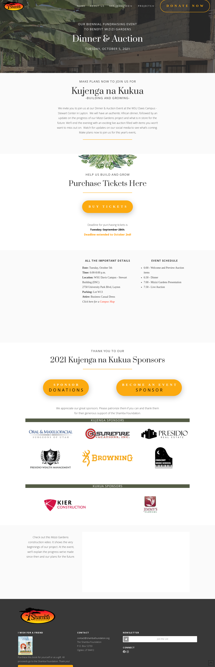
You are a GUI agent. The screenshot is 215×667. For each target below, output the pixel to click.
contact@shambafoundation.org (93, 638)
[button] (66, 387)
